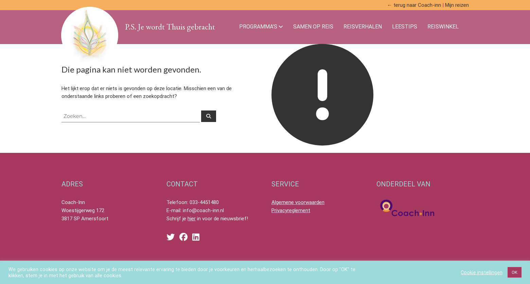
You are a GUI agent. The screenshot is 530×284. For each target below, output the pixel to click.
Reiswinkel (443, 26)
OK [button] (514, 272)
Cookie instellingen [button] (481, 272)
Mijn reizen (457, 5)
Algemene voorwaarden (297, 202)
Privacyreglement (290, 210)
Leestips (404, 26)
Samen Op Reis (313, 26)
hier (192, 219)
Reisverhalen (362, 26)
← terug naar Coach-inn (414, 5)
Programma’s (258, 26)
